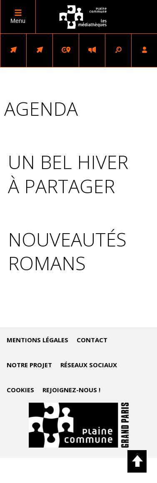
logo (83, 17)
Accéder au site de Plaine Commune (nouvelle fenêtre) (79, 425)
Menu (17, 20)
